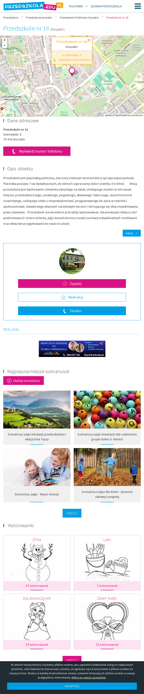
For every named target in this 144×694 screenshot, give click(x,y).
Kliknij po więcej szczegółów (88, 677)
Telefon (75, 310)
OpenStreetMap (122, 115)
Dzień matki (107, 598)
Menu (138, 6)
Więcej (72, 513)
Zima (36, 539)
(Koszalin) (57, 29)
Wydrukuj (75, 297)
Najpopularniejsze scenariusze (38, 371)
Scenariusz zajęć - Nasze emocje (37, 494)
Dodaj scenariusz (26, 380)
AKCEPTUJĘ (72, 686)
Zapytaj (75, 283)
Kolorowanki (21, 525)
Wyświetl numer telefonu (40, 151)
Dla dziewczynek (37, 598)
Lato (107, 539)
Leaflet (108, 115)
